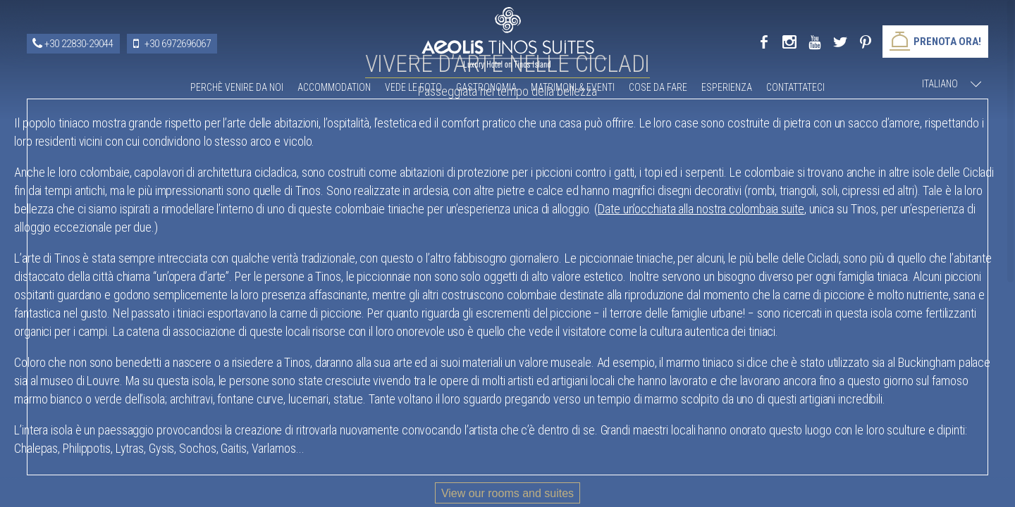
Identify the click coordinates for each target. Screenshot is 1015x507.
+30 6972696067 (177, 43)
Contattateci (795, 87)
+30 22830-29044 (78, 43)
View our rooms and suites (507, 493)
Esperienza (726, 87)
